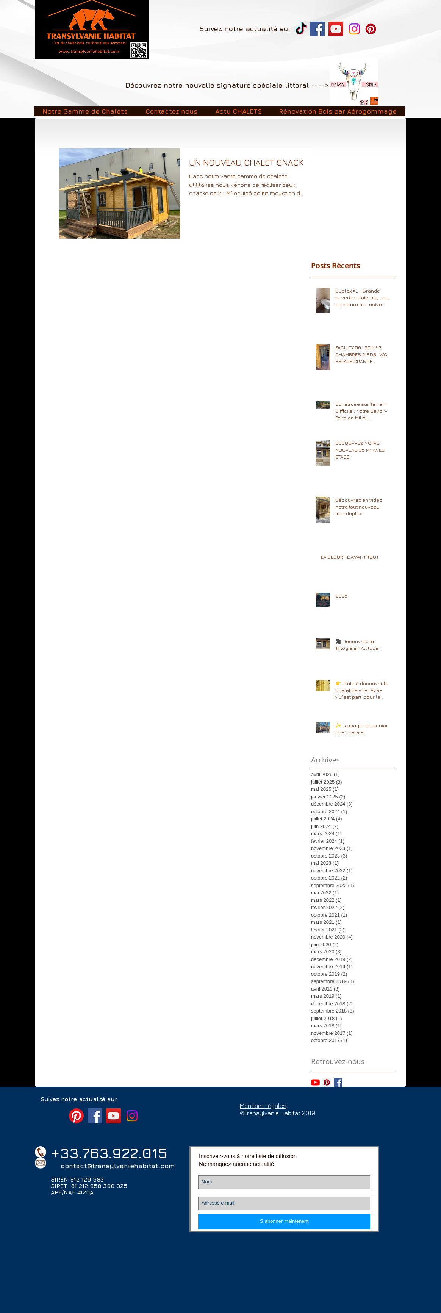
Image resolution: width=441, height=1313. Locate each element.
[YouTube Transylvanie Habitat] (335, 29)
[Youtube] (315, 1082)
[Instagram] (354, 29)
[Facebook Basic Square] (338, 1082)
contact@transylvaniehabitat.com (118, 1166)
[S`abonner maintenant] (284, 1221)
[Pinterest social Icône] (326, 1082)
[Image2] (354, 82)
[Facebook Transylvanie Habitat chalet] (317, 29)
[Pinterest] (370, 29)
